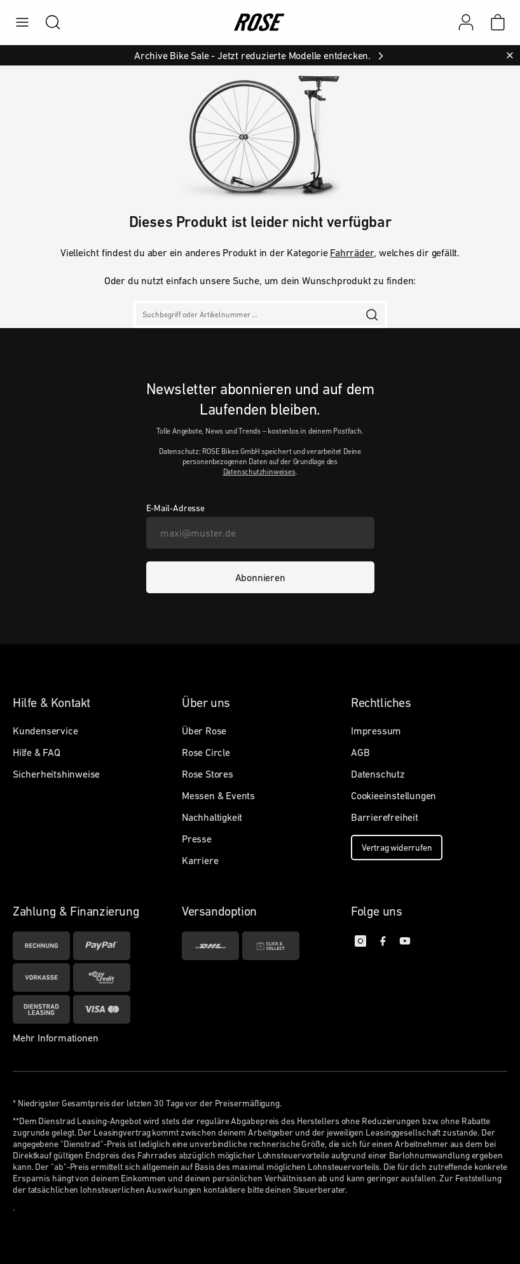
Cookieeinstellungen (393, 795)
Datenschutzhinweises (259, 471)
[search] (46, 22)
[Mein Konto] (466, 22)
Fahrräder (352, 252)
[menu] (22, 22)
